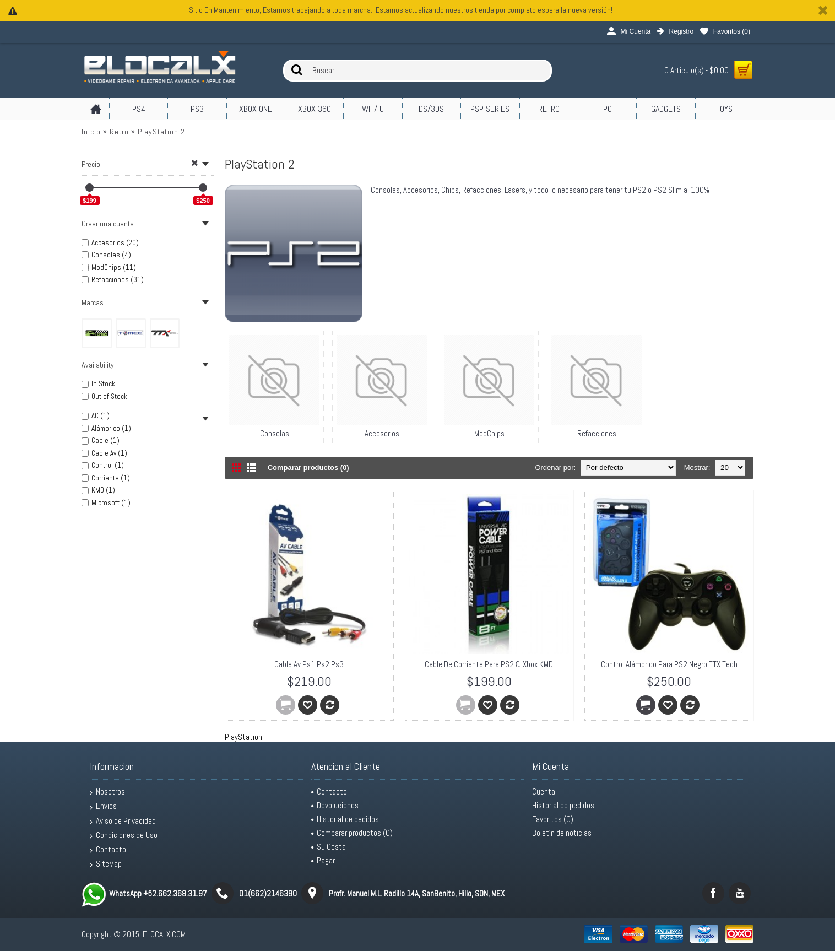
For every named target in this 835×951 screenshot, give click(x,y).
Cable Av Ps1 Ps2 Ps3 (309, 664)
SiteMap (106, 863)
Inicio (91, 132)
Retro (119, 132)
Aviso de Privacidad (123, 820)
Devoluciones (335, 805)
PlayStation (243, 737)
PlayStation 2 (161, 132)
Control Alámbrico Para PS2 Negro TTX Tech (669, 664)
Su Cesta (328, 846)
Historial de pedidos (345, 819)
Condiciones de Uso (124, 835)
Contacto (108, 849)
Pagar (323, 860)
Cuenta (543, 791)
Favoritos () (552, 819)
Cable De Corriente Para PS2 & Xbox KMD (489, 664)
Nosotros (107, 791)
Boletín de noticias (562, 833)
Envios (103, 806)
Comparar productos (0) (308, 467)
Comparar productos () (352, 833)
